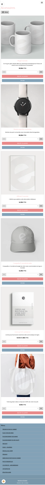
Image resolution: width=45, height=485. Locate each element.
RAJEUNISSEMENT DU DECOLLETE (11, 440)
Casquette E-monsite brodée (22, 263)
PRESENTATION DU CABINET (10, 429)
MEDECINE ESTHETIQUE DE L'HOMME (12, 458)
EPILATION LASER (7, 472)
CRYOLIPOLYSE (6, 469)
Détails (22, 80)
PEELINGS (5, 454)
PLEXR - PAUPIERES (7, 447)
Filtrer (5, 12)
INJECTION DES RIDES (8, 433)
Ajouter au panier (22, 76)
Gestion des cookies (22, 483)
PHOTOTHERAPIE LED (8, 461)
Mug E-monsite (22, 61)
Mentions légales (22, 480)
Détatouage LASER (8, 451)
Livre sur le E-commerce (22, 332)
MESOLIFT (5, 443)
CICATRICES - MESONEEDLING (10, 465)
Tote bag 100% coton (22, 399)
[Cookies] (4, 481)
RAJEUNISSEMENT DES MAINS (10, 436)
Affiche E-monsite (22, 196)
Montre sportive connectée (22, 129)
